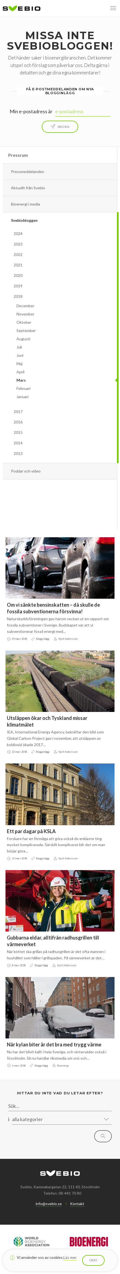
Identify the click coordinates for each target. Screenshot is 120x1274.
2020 (18, 275)
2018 (18, 296)
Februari (23, 388)
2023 (18, 244)
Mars (21, 380)
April (20, 371)
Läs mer (70, 1257)
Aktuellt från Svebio (28, 187)
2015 (18, 432)
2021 (18, 265)
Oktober (23, 322)
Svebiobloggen (24, 220)
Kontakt (77, 1203)
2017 (18, 411)
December (25, 305)
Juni (19, 355)
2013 (18, 453)
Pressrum (18, 155)
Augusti (23, 338)
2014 (18, 443)
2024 (18, 233)
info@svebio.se (49, 1203)
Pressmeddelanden (27, 171)
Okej (93, 1260)
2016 (18, 422)
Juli (19, 347)
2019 (18, 286)
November (25, 314)
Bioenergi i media (25, 204)
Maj (19, 363)
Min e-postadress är (31, 111)
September (26, 330)
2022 (18, 254)
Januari (22, 396)
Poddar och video (26, 471)
